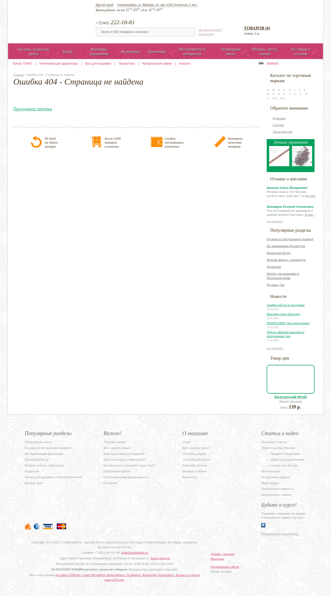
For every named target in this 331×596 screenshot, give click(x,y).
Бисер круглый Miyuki (290, 397)
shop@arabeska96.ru (134, 553)
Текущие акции (115, 442)
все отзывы (275, 221)
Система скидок (194, 454)
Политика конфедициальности (126, 477)
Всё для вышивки (98, 63)
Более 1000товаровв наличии (113, 142)
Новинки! (273, 62)
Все (283, 98)
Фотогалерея (270, 471)
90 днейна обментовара (51, 142)
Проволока (126, 63)
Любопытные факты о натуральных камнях (277, 492)
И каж (309, 214)
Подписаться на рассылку (280, 534)
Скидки (278, 125)
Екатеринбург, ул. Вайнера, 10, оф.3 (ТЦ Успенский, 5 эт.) (157, 5)
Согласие (110, 483)
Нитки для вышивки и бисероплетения (283, 276)
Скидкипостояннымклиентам (174, 142)
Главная (18, 75)
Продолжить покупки (32, 109)
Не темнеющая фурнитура (286, 246)
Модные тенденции (285, 454)
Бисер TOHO (22, 63)
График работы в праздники (285, 305)
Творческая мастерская (278, 448)
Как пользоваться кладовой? (124, 454)
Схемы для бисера (284, 465)
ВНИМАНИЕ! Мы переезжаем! (288, 323)
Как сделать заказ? (117, 448)
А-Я (274, 98)
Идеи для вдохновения (287, 459)
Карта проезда (160, 558)
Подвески (274, 267)
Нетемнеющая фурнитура (59, 63)
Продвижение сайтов (225, 567)
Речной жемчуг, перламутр (286, 260)
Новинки (279, 118)
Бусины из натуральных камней (290, 239)
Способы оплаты (195, 465)
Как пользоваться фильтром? (125, 459)
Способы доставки (196, 459)
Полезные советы (274, 442)
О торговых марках (275, 477)
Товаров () (257, 28)
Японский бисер (279, 253)
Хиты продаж (282, 132)
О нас (187, 442)
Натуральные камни (157, 63)
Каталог (185, 63)
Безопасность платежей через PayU (129, 465)
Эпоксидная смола (38, 442)
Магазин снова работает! (283, 314)
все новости (275, 348)
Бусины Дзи (276, 285)
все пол (310, 196)
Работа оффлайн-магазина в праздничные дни (285, 334)
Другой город (104, 5)
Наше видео (270, 483)
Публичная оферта (117, 471)
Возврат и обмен (195, 471)
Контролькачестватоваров (235, 142)
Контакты (190, 477)
